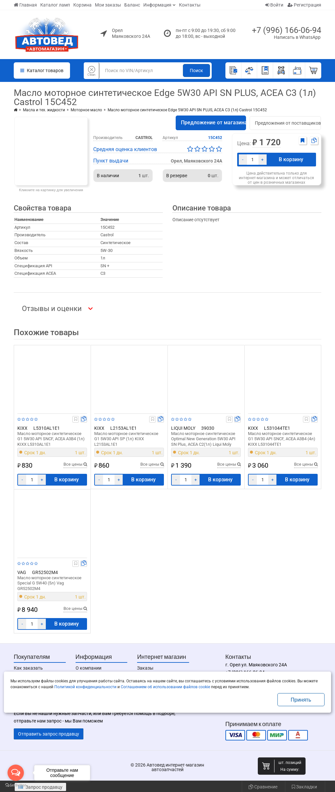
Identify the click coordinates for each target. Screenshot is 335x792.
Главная (25, 5)
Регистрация (304, 5)
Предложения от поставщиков (288, 123)
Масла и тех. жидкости (44, 110)
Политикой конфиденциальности (85, 687)
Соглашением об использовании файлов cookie (165, 687)
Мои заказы (108, 5)
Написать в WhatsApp (297, 37)
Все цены (75, 464)
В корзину (291, 159)
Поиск (196, 70)
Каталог (41, 70)
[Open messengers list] (16, 773)
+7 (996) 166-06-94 (286, 30)
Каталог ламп (55, 5)
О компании (88, 668)
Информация (157, 5)
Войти (274, 5)
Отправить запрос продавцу (48, 734)
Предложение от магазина (213, 122)
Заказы (145, 668)
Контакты (190, 5)
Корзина (82, 5)
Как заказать (28, 668)
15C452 (215, 137)
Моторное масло (86, 110)
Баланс (132, 5)
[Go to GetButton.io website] (15, 785)
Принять (301, 700)
